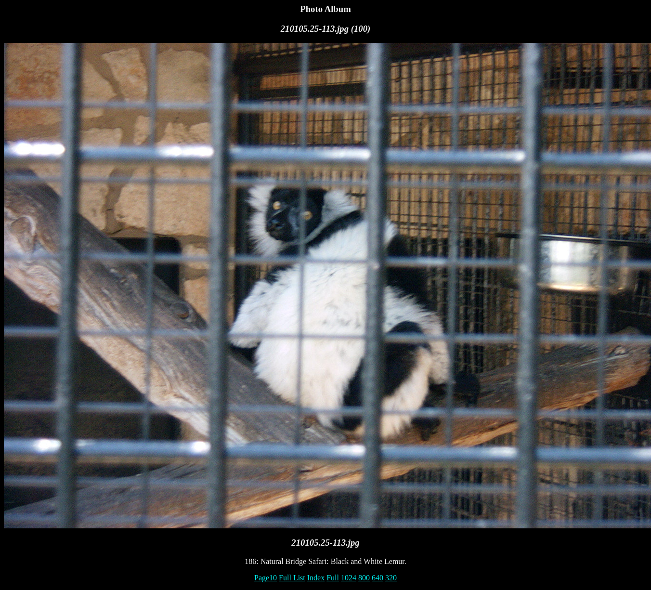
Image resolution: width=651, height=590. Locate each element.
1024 (348, 578)
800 (364, 578)
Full (332, 578)
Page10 (265, 578)
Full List (292, 578)
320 (391, 578)
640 (377, 578)
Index (316, 578)
